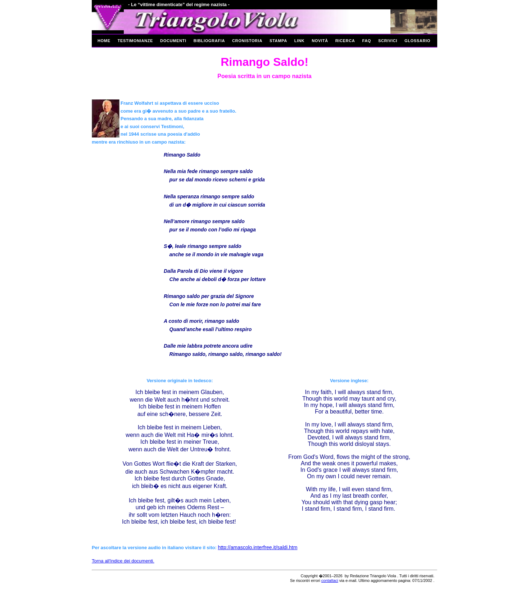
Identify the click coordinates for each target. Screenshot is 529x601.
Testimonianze (135, 41)
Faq (366, 41)
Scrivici (387, 41)
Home (104, 41)
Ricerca (345, 41)
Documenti (173, 41)
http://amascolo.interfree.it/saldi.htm (257, 547)
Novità (320, 41)
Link (299, 41)
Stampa (278, 41)
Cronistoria (247, 41)
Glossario (417, 41)
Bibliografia (209, 41)
